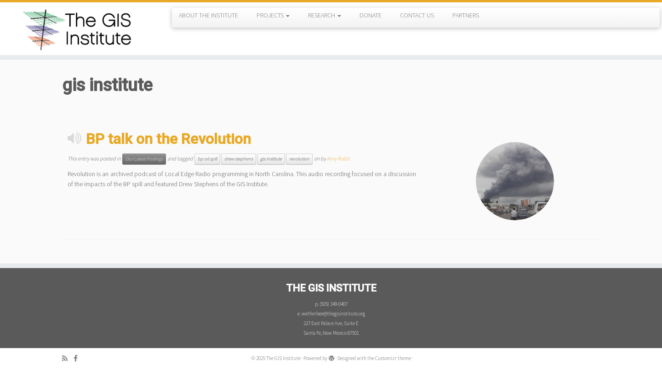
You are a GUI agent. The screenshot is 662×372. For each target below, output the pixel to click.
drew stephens (238, 159)
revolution (299, 159)
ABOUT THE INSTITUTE (208, 15)
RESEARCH (324, 15)
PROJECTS (273, 15)
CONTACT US (417, 15)
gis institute (271, 159)
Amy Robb (338, 158)
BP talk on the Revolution (168, 139)
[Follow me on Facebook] (79, 358)
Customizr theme (393, 358)
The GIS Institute (283, 358)
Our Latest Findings (144, 159)
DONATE (371, 15)
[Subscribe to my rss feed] (68, 358)
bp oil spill (207, 159)
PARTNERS (465, 15)
